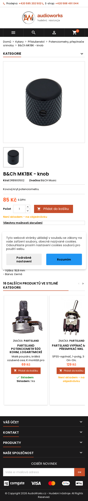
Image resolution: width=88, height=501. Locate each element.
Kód (6, 180)
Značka (34, 180)
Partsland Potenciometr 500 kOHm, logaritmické (26, 348)
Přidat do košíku (53, 208)
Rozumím (64, 259)
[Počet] (19, 209)
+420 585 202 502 (30, 3)
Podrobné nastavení (24, 259)
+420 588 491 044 (67, 3)
